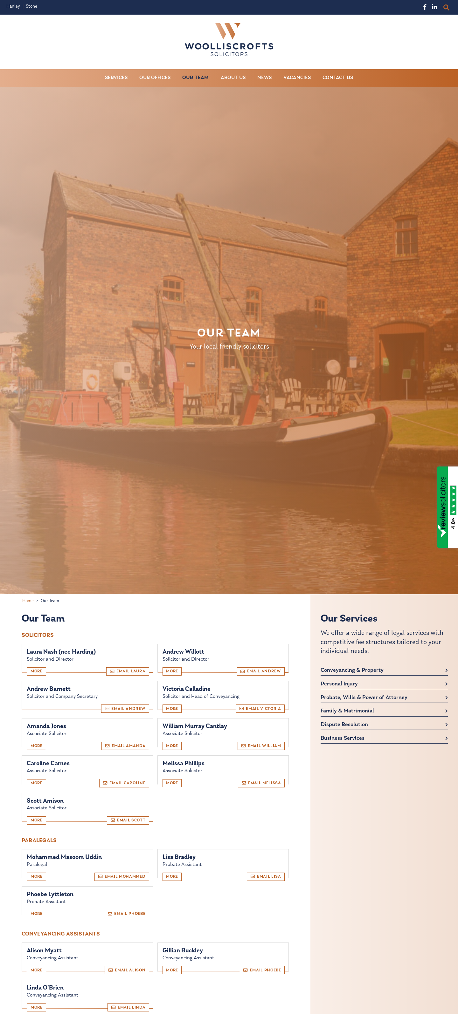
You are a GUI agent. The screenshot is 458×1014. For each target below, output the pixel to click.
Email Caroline (124, 783)
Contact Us (338, 77)
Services (116, 77)
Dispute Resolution (344, 725)
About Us (233, 77)
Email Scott (128, 820)
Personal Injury (339, 684)
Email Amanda (125, 746)
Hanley (13, 6)
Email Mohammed (122, 876)
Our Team (195, 77)
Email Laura (128, 671)
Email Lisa (266, 876)
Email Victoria (260, 708)
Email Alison (126, 970)
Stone (31, 6)
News (264, 77)
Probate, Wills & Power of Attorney (364, 698)
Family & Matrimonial (347, 711)
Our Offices (154, 77)
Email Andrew (260, 671)
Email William (261, 746)
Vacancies (297, 77)
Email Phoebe (126, 914)
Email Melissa (261, 783)
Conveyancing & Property (352, 670)
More (37, 672)
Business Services (342, 738)
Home (28, 601)
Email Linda (128, 1007)
